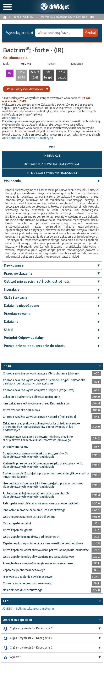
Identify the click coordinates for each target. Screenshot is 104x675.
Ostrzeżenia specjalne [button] (18, 619)
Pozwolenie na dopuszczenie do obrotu (35, 346)
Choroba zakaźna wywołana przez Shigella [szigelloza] (38, 390)
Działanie (11, 321)
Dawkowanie (13, 265)
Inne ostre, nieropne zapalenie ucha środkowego (34, 510)
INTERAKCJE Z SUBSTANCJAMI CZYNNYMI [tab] (52, 164)
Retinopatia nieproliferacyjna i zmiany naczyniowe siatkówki (41, 503)
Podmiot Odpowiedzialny (24, 337)
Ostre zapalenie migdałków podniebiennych (31, 536)
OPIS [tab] (52, 147)
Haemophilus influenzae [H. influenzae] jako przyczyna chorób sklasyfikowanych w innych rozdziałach (43, 485)
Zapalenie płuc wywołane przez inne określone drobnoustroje (43, 543)
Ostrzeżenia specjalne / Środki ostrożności (37, 281)
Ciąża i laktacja (15, 297)
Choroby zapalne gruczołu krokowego (27, 583)
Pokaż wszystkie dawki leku (25, 89)
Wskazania (12, 181)
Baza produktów (23, 17)
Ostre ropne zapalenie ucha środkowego (29, 516)
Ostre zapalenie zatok (17, 523)
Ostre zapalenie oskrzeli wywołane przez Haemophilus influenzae (46, 550)
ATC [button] (6, 601)
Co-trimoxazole (15, 58)
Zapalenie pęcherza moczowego (24, 570)
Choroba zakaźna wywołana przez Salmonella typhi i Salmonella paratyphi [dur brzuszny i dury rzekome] (44, 381)
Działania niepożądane (21, 305)
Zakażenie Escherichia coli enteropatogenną (31, 396)
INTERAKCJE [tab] (52, 155)
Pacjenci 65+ (13, 118)
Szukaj (90, 33)
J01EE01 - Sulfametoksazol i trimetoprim (28, 608)
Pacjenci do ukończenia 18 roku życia (29, 138)
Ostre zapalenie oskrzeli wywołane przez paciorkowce (38, 556)
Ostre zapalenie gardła (17, 530)
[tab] (52, 366)
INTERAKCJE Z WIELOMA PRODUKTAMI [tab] (52, 172)
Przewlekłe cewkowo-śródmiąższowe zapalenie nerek (38, 563)
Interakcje (11, 289)
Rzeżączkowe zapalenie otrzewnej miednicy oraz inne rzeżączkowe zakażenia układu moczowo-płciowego (38, 438)
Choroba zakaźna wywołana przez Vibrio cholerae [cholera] (41, 373)
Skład (8, 330)
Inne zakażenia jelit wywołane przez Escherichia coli (36, 403)
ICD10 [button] (7, 366)
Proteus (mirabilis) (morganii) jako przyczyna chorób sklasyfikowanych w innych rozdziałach (36, 495)
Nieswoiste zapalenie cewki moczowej (28, 576)
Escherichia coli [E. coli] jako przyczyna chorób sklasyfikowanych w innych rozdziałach (46, 475)
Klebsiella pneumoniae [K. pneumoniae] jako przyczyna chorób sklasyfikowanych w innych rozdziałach (43, 465)
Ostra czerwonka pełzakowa (21, 410)
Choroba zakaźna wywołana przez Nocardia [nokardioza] (39, 416)
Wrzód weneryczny (15, 446)
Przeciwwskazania (18, 273)
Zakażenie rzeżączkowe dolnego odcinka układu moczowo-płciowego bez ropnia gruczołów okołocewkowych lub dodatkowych (41, 427)
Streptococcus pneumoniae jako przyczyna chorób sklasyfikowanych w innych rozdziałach (35, 455)
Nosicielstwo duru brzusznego (23, 590)
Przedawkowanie (17, 314)
